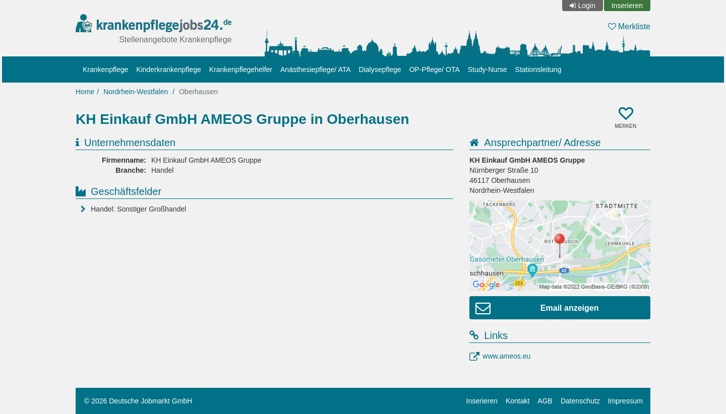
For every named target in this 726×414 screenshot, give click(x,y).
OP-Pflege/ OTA (434, 69)
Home (85, 92)
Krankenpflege (105, 69)
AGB (545, 401)
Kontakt (517, 401)
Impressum (625, 401)
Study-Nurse (487, 69)
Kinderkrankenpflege (168, 69)
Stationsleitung (538, 69)
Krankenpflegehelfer (240, 69)
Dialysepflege (380, 69)
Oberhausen (198, 92)
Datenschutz (580, 401)
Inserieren (627, 6)
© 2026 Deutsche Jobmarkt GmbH (138, 401)
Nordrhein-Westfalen (135, 92)
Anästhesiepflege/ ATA (315, 69)
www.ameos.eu (506, 356)
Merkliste (629, 26)
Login (586, 6)
